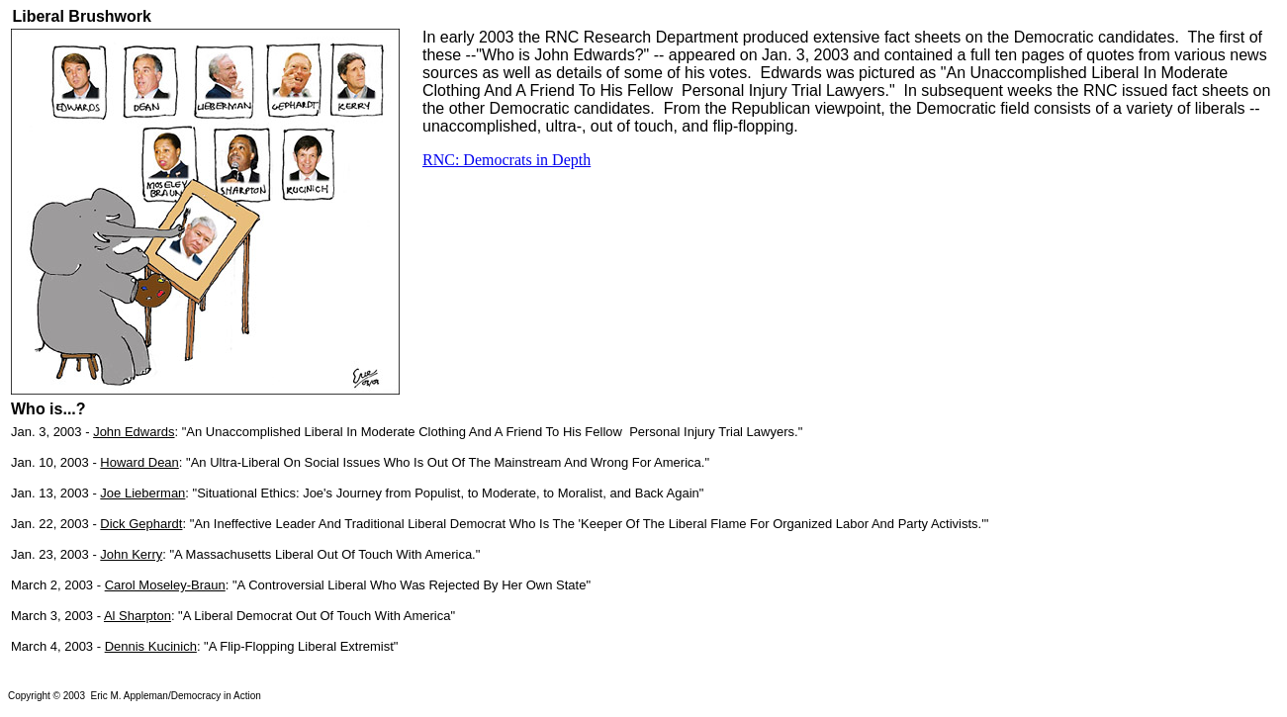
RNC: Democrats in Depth (506, 159)
